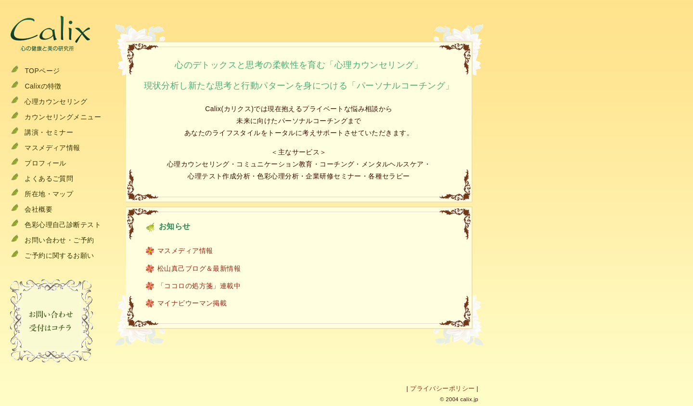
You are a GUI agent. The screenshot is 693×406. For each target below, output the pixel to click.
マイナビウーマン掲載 (192, 303)
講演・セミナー (49, 132)
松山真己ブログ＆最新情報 (199, 268)
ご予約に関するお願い (59, 255)
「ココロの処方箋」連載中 (199, 286)
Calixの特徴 (43, 86)
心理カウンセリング (56, 101)
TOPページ (42, 71)
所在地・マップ (49, 194)
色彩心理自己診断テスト (63, 224)
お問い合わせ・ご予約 (59, 240)
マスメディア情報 (52, 148)
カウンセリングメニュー (63, 117)
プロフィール (45, 163)
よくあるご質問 (49, 178)
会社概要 (38, 209)
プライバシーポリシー (442, 388)
